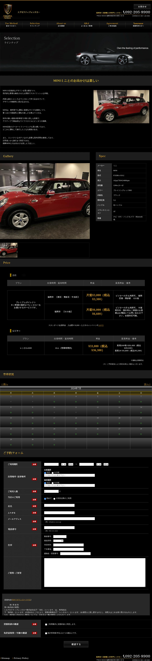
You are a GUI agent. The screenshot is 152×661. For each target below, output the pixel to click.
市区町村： (48, 545)
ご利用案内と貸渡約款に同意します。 (61, 624)
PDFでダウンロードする (21, 600)
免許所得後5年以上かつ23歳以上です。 (61, 633)
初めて (48, 498)
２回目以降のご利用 (62, 498)
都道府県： (48, 541)
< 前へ (4, 384)
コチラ (101, 325)
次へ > (147, 384)
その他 (55, 472)
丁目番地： (48, 549)
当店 (47, 472)
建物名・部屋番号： (52, 553)
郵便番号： (48, 536)
